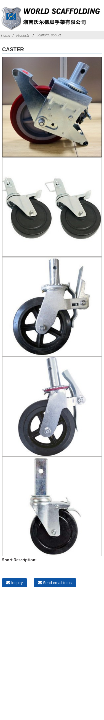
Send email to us (57, 583)
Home (5, 35)
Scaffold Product (48, 35)
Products (22, 35)
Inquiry (17, 583)
